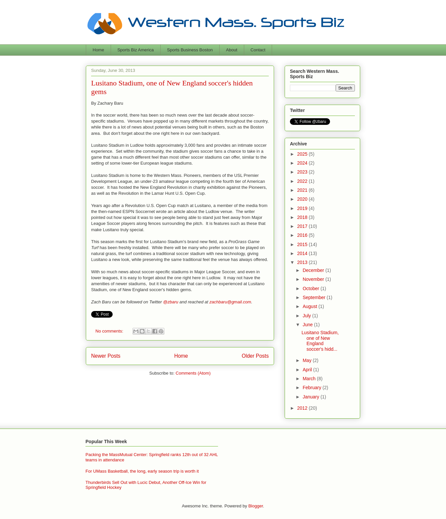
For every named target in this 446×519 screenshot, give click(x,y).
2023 (303, 172)
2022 (303, 181)
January (311, 396)
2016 (303, 235)
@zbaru (170, 301)
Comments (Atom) (193, 373)
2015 (303, 244)
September (314, 297)
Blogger (255, 505)
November (314, 279)
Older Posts (255, 356)
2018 (303, 217)
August (310, 306)
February (312, 387)
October (311, 288)
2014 (303, 253)
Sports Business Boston (190, 49)
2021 (303, 190)
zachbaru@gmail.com (230, 301)
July (307, 315)
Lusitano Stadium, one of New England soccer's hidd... (320, 341)
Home (98, 49)
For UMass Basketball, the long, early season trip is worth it (142, 471)
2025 (303, 154)
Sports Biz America (135, 49)
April (308, 369)
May (307, 360)
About (231, 49)
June (308, 324)
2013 (303, 262)
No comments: (109, 331)
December (314, 270)
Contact (258, 49)
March (310, 378)
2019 (303, 208)
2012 (303, 408)
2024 (303, 163)
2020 (303, 199)
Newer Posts (105, 356)
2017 (303, 226)
